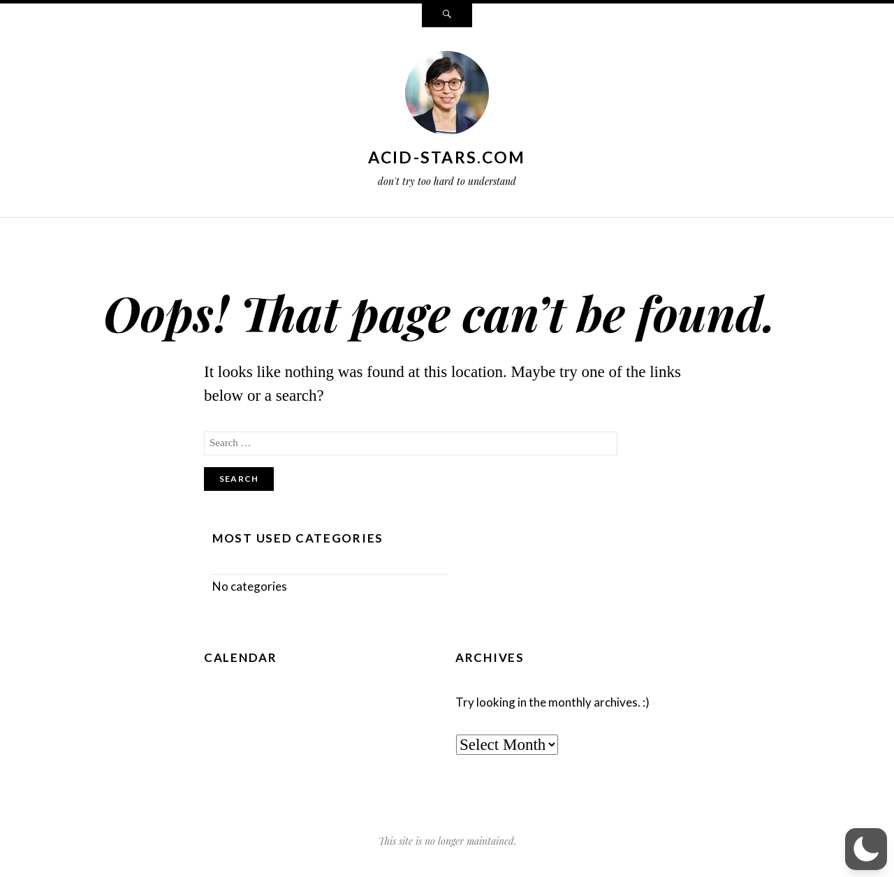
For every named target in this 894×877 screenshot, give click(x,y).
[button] (866, 849)
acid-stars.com (446, 157)
